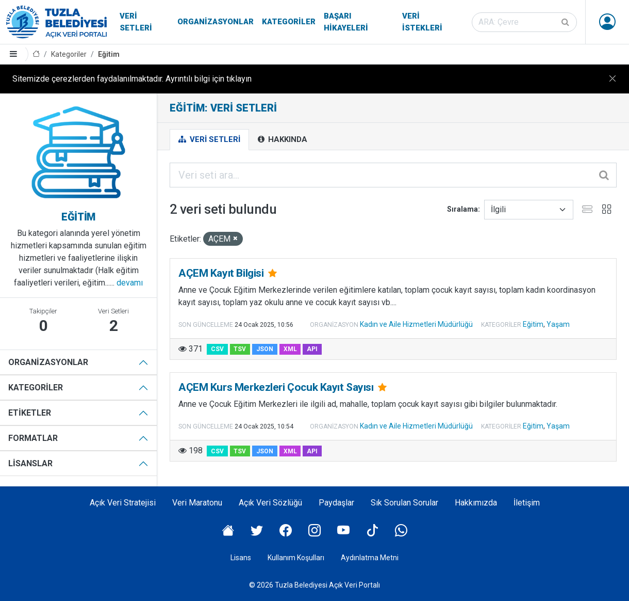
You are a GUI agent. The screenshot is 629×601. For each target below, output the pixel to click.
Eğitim (109, 54)
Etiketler (29, 413)
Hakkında (282, 139)
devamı (130, 283)
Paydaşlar (336, 503)
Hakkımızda (476, 503)
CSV (217, 349)
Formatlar (33, 438)
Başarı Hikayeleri (346, 22)
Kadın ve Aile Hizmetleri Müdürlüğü (416, 324)
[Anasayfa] (36, 54)
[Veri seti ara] (524, 22)
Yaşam (558, 324)
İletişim (527, 503)
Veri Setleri (136, 22)
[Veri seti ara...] (393, 175)
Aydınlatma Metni (370, 557)
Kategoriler (289, 21)
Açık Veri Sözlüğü (270, 503)
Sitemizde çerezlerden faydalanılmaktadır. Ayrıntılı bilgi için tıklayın (132, 79)
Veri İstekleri (422, 22)
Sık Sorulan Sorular (404, 503)
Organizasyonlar (215, 21)
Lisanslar (30, 463)
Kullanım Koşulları (296, 557)
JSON (264, 349)
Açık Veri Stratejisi (123, 503)
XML (290, 349)
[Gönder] (566, 22)
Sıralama (462, 209)
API (312, 349)
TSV (240, 349)
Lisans (240, 557)
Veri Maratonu (197, 503)
